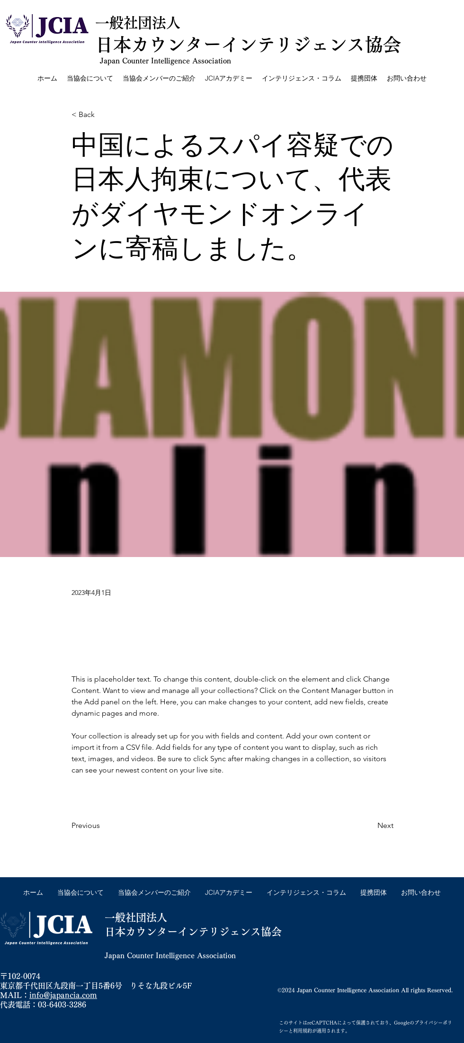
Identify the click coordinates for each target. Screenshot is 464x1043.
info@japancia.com (63, 995)
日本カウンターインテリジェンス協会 (193, 931)
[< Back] (102, 115)
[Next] (369, 826)
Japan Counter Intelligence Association (165, 60)
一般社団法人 (137, 23)
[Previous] (102, 826)
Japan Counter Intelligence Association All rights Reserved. (375, 990)
